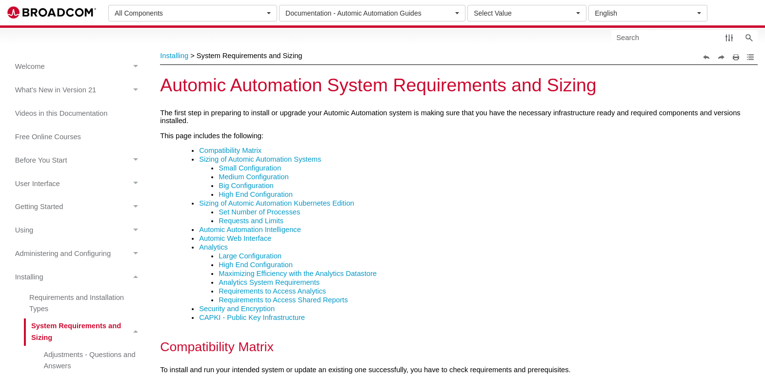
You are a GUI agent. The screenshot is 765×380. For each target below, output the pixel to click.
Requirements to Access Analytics (272, 291)
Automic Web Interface (235, 238)
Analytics (213, 247)
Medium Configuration (253, 177)
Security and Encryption (237, 309)
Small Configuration (250, 168)
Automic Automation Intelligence (250, 229)
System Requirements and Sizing (87, 332)
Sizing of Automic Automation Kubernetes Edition (276, 203)
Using (79, 231)
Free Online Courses (48, 137)
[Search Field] (684, 37)
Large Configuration (250, 256)
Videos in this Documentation (61, 113)
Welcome (79, 67)
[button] (729, 37)
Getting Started (79, 207)
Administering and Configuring (79, 254)
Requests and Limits (251, 221)
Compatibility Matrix (230, 150)
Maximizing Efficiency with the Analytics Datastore (298, 273)
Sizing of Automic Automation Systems (260, 159)
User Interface (79, 184)
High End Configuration (256, 194)
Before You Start (79, 160)
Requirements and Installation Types (76, 303)
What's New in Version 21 (79, 90)
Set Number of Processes (259, 212)
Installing (79, 277)
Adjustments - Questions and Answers (89, 360)
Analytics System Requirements (269, 282)
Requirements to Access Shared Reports (283, 300)
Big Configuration (246, 186)
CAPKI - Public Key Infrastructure (252, 317)
